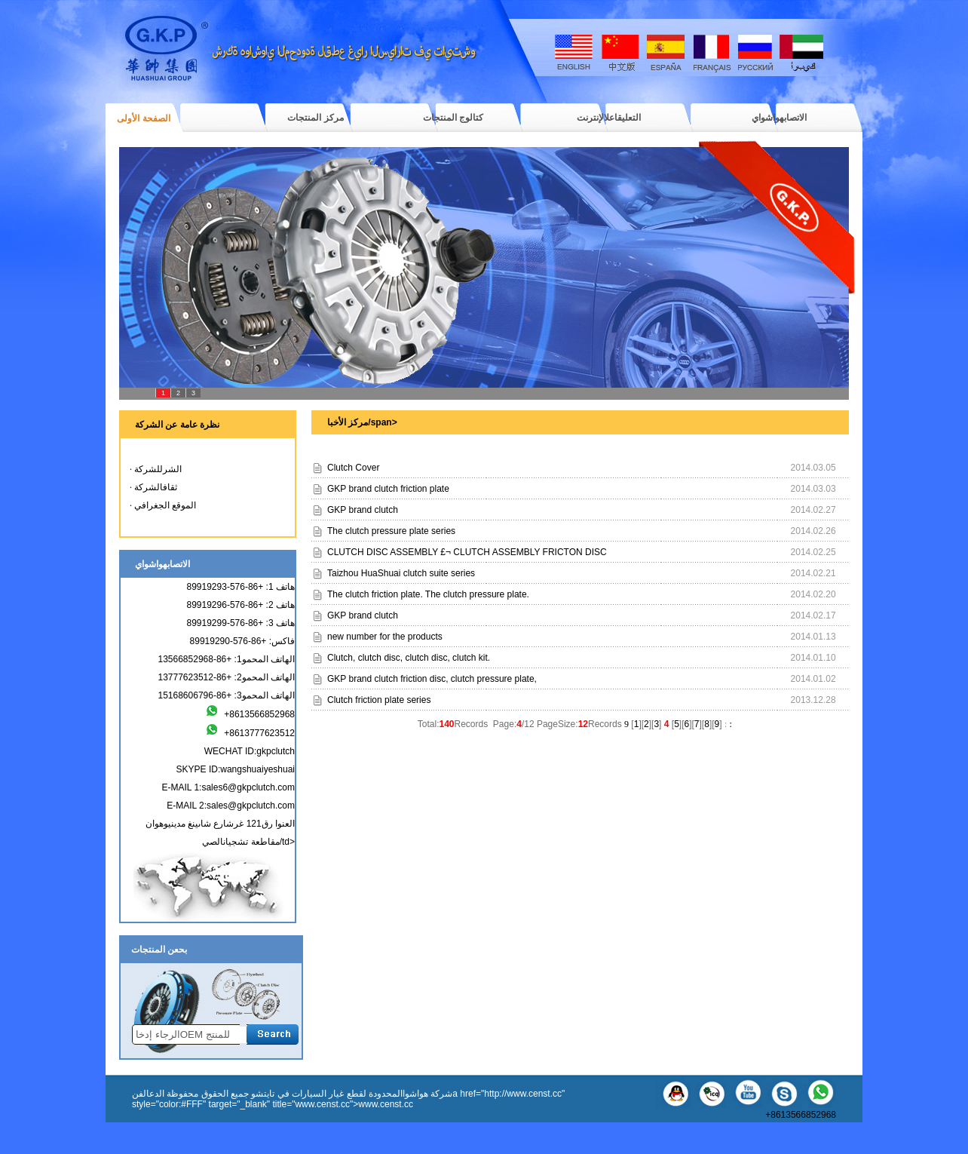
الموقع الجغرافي (165, 505)
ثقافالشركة (155, 487)
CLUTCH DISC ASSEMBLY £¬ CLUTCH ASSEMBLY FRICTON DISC (467, 552)
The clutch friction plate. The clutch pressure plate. (428, 594)
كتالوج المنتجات (453, 117)
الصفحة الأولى (143, 118)
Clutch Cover (353, 467)
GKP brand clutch (362, 510)
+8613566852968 (798, 1110)
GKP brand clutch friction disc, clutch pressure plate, (432, 679)
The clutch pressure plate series (391, 531)
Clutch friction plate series (378, 700)
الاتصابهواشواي (779, 117)
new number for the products (385, 636)
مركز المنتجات (315, 117)
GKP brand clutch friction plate (388, 488)
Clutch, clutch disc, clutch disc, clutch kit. (408, 657)
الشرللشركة (158, 469)
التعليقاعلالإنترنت (609, 117)
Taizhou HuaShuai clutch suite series (401, 573)
